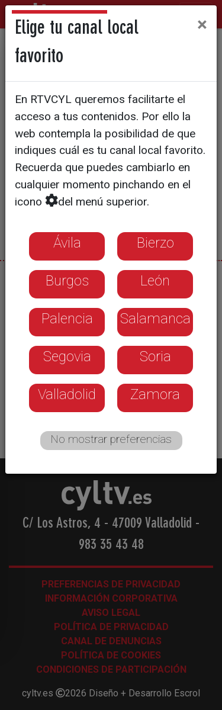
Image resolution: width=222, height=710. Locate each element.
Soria (155, 356)
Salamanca (155, 318)
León (155, 280)
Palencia (67, 318)
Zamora (155, 394)
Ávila (67, 242)
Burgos (67, 280)
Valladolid (67, 394)
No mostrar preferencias (111, 439)
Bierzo (155, 242)
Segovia (67, 356)
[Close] (202, 24)
